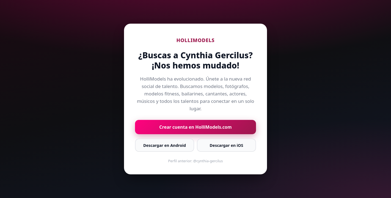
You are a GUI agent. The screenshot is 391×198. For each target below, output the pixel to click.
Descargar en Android (164, 145)
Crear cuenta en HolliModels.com (195, 127)
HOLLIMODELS (196, 40)
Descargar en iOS (226, 145)
